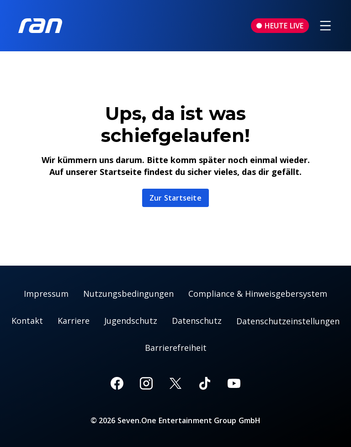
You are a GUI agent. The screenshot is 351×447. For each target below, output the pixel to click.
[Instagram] (146, 383)
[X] (175, 383)
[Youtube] (234, 383)
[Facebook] (117, 383)
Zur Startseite (175, 198)
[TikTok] (204, 383)
